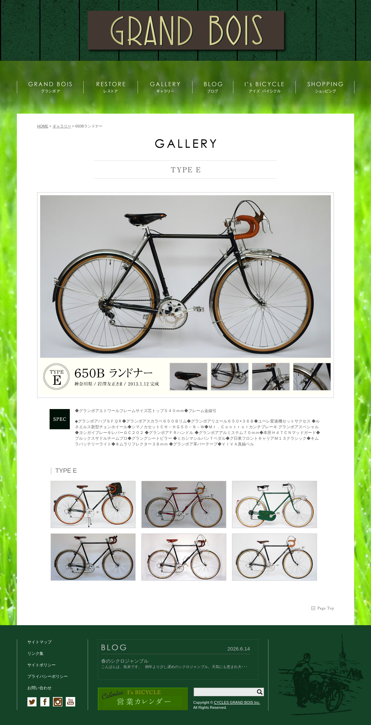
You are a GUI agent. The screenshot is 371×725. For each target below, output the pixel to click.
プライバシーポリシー (47, 676)
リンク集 (35, 653)
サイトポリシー (41, 665)
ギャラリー (62, 126)
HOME (42, 126)
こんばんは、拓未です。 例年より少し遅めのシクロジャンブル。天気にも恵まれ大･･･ (174, 667)
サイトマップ (39, 642)
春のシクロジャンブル (124, 661)
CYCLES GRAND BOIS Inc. (237, 702)
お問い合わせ (39, 688)
